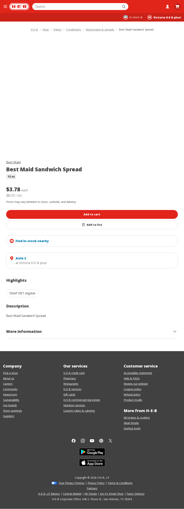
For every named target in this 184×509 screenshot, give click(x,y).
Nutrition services (74, 405)
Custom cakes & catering (79, 410)
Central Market (72, 494)
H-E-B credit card (74, 373)
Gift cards (69, 394)
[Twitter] (110, 441)
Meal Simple (131, 423)
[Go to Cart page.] (177, 6)
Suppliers (8, 416)
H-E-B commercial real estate (81, 400)
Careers (8, 384)
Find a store (10, 373)
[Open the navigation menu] (5, 6)
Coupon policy (132, 389)
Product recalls (133, 400)
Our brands (10, 405)
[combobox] (76, 6)
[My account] (167, 6)
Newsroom (10, 394)
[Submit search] (124, 6)
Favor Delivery (135, 494)
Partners (92, 488)
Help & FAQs (132, 378)
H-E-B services (72, 389)
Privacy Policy (96, 483)
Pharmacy (69, 378)
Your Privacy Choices (72, 483)
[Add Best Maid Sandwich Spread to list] (92, 224)
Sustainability (11, 400)
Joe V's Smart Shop (111, 494)
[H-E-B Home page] (19, 6)
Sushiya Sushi (132, 428)
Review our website (136, 384)
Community (10, 389)
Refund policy (132, 394)
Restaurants (70, 384)
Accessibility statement (138, 373)
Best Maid (13, 162)
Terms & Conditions (120, 483)
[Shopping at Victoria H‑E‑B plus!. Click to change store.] (164, 17)
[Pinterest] (101, 441)
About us (8, 378)
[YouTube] (92, 441)
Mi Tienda (91, 494)
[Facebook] (73, 441)
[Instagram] (83, 441)
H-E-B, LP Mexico (49, 494)
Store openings (12, 410)
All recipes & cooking (137, 417)
